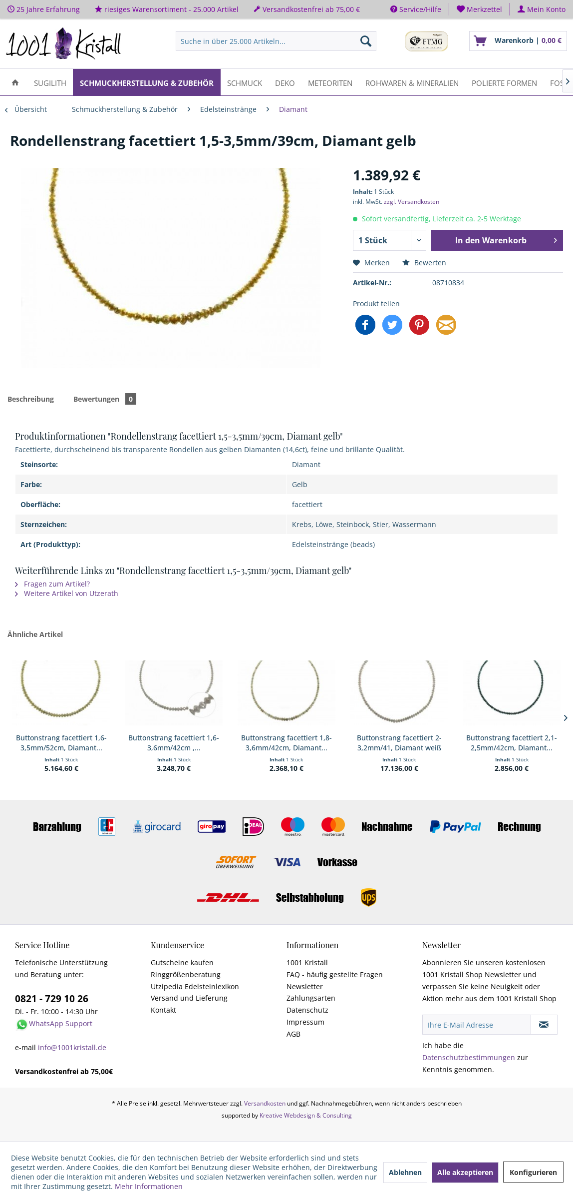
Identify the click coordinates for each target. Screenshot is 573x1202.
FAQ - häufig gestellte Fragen (334, 974)
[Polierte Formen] (504, 82)
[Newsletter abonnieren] (544, 1025)
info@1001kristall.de (72, 1047)
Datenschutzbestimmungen (468, 1057)
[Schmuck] (245, 82)
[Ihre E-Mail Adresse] (476, 1025)
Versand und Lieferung (189, 998)
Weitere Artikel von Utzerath (66, 593)
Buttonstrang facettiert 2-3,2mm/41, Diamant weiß (399, 742)
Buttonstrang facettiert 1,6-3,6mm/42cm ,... (173, 742)
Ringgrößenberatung (186, 974)
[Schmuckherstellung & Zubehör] (147, 82)
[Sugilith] (50, 82)
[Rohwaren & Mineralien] (412, 82)
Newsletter (304, 986)
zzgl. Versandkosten (411, 201)
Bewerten (424, 262)
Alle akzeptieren (465, 1172)
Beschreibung (30, 399)
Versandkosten (265, 1103)
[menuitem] (479, 9)
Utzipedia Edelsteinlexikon (195, 986)
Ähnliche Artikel (35, 634)
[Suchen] (365, 41)
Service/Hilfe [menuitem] (415, 9)
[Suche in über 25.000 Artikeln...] (276, 41)
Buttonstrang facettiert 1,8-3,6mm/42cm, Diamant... (286, 742)
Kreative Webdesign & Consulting (306, 1115)
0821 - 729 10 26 (51, 998)
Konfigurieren (533, 1172)
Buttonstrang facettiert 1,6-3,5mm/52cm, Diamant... (61, 742)
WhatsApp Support (60, 1023)
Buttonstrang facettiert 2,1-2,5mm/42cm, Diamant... (511, 742)
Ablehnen (405, 1172)
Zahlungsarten (310, 998)
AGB (293, 1034)
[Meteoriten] (330, 82)
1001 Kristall (307, 962)
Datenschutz (307, 1010)
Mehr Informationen (149, 1186)
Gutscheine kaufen (182, 962)
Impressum (305, 1022)
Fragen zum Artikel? (52, 584)
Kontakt (163, 1010)
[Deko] (285, 82)
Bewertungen (104, 399)
